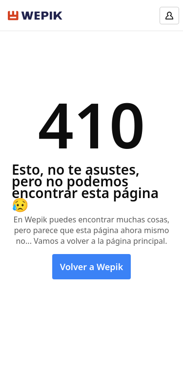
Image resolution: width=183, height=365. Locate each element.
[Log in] (169, 15)
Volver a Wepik (91, 267)
